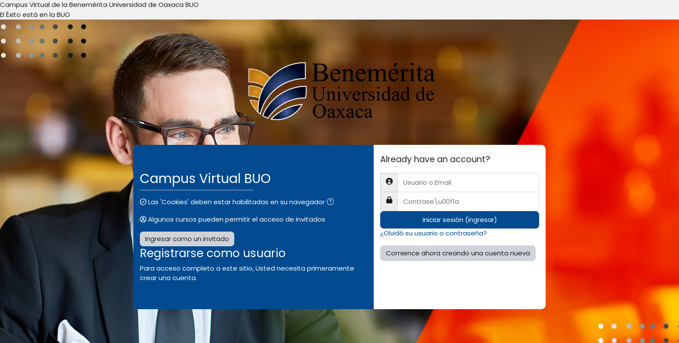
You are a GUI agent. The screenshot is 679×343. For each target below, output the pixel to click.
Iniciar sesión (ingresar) (460, 219)
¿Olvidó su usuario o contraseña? (433, 233)
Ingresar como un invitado (187, 238)
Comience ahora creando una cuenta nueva (458, 253)
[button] (332, 202)
